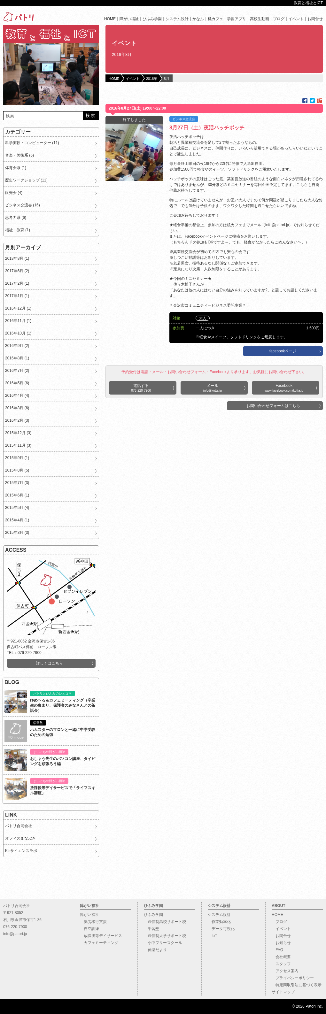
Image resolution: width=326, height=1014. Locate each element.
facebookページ (283, 351)
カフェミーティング (99, 943)
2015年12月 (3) (18, 433)
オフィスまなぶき (20, 838)
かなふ (198, 19)
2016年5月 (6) (17, 383)
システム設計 (177, 19)
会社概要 (281, 957)
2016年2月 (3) (17, 420)
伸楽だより (155, 950)
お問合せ (315, 19)
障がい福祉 (129, 19)
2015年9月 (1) (17, 458)
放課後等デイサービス (101, 935)
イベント (296, 19)
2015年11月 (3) (18, 445)
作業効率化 (219, 921)
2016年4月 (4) (17, 395)
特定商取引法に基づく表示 (297, 985)
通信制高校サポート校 (165, 921)
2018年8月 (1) (17, 258)
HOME (110, 19)
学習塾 (151, 928)
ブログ (278, 19)
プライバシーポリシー (293, 978)
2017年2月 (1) (17, 283)
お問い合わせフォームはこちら (273, 405)
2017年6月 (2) (17, 271)
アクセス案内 (285, 971)
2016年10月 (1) (18, 333)
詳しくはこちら (49, 663)
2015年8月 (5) (17, 470)
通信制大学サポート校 (165, 935)
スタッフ (281, 964)
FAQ (277, 950)
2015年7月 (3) (17, 482)
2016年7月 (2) (17, 370)
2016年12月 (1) (18, 308)
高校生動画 (259, 19)
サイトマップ (283, 992)
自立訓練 (89, 928)
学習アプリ (236, 19)
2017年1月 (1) (17, 296)
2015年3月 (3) (17, 532)
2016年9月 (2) (17, 345)
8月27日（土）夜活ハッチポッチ (206, 127)
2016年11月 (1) (18, 321)
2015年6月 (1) (17, 495)
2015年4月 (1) (17, 520)
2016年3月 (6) (17, 408)
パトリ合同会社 (18, 826)
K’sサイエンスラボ (21, 851)
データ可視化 (221, 928)
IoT (212, 935)
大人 (202, 318)
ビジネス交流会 (184, 119)
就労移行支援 (93, 921)
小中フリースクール (163, 943)
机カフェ (215, 19)
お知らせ (281, 943)
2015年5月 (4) (17, 507)
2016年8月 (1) (17, 358)
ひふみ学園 (152, 19)
